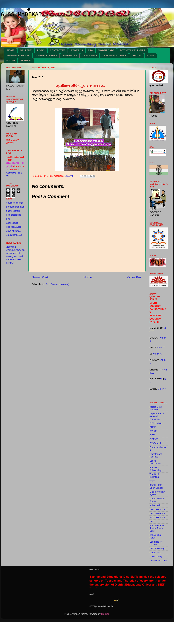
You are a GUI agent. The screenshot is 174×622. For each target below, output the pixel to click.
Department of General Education (156, 416)
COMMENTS (90, 55)
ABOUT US (77, 50)
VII (161, 379)
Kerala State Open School (156, 486)
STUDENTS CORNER (18, 55)
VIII (165, 328)
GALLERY (26, 50)
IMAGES (136, 55)
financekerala (13, 211)
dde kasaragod (13, 227)
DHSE (152, 427)
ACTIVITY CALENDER (132, 50)
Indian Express (13, 259)
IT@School (155, 443)
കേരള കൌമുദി (14, 256)
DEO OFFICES (157, 513)
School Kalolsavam (155, 462)
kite (8, 219)
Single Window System (157, 493)
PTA (90, 50)
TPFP (152, 481)
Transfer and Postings (155, 455)
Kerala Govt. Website (155, 408)
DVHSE (153, 431)
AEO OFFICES (157, 517)
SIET (152, 435)
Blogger (105, 614)
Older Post (134, 277)
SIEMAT (153, 439)
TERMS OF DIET (158, 560)
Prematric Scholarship (155, 468)
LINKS (40, 50)
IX (150, 331)
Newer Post (40, 277)
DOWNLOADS (106, 50)
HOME (11, 50)
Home (88, 277)
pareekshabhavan (15, 206)
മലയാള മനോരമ (15, 250)
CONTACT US (57, 50)
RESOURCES (70, 55)
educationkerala (14, 235)
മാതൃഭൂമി (11, 247)
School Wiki (155, 505)
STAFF (150, 55)
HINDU (10, 262)
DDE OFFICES (157, 509)
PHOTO (10, 60)
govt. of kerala (13, 231)
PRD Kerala (155, 423)
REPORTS (25, 60)
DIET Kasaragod (157, 548)
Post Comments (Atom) (57, 284)
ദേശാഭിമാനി (13, 253)
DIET (152, 521)
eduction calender (15, 203)
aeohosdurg (12, 223)
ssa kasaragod (13, 215)
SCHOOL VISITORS (46, 55)
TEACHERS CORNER (114, 55)
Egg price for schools (155, 543)
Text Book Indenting (154, 475)
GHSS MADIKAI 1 (25, 14)
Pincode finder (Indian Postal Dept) (156, 528)
